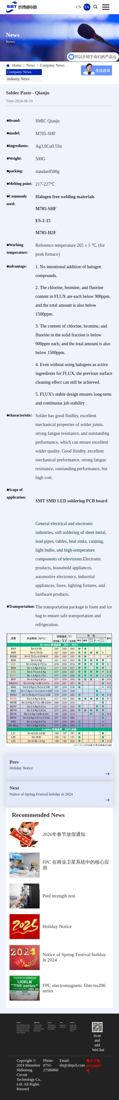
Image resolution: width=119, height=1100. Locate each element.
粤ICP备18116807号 (93, 1066)
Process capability (51, 1029)
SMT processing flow (52, 1027)
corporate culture (73, 1025)
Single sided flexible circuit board (23, 1025)
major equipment (73, 1029)
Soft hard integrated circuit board (23, 1031)
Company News (52, 65)
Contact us (72, 1031)
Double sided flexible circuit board (23, 1027)
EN (86, 7)
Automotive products (38, 1025)
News (30, 65)
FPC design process (52, 1025)
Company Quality (73, 1027)
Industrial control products (39, 1029)
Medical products (37, 1031)
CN (78, 7)
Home (16, 65)
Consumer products (37, 1027)
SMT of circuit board (21, 1032)
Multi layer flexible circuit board (23, 1029)
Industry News (18, 79)
